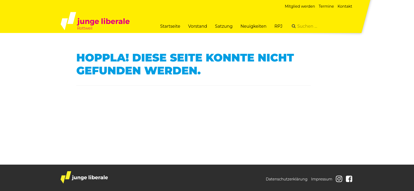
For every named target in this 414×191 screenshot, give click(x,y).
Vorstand (197, 26)
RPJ (278, 26)
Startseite (170, 26)
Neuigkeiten (253, 26)
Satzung (223, 26)
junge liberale (84, 177)
